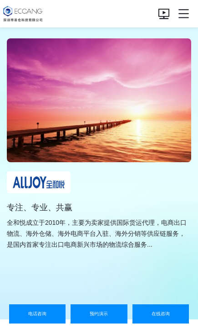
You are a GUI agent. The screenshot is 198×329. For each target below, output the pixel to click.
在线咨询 (161, 313)
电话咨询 (37, 313)
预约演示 (99, 313)
